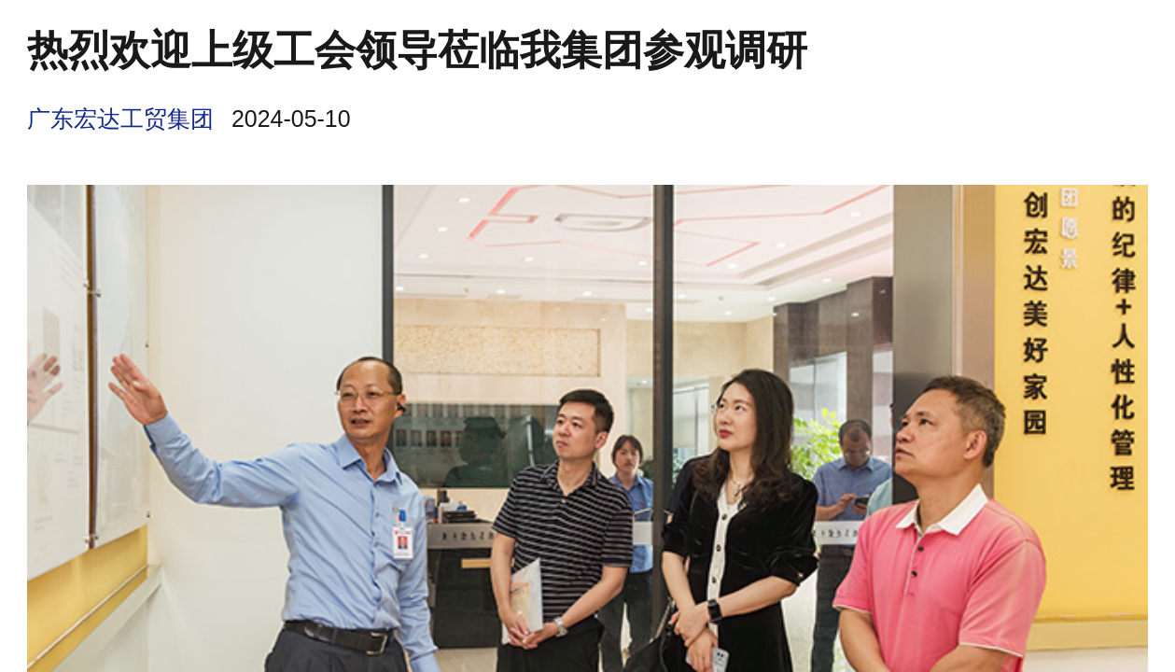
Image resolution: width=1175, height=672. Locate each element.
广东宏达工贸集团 (120, 118)
